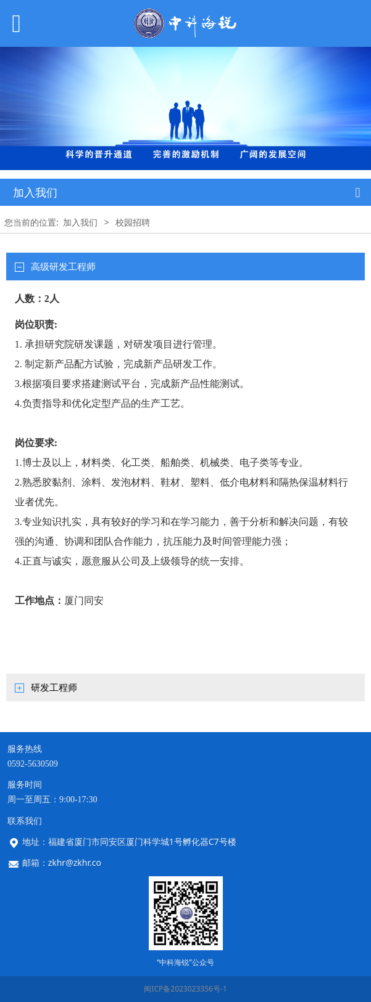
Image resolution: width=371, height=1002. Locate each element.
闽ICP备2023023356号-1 (185, 989)
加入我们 (80, 222)
